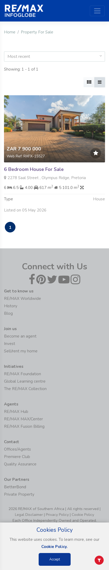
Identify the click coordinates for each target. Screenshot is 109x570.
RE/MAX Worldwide (22, 298)
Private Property (19, 494)
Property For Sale (37, 32)
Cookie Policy (83, 514)
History (10, 306)
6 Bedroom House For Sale (34, 169)
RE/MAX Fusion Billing (24, 426)
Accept (54, 559)
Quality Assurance (20, 464)
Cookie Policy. (54, 546)
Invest (9, 343)
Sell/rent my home (21, 351)
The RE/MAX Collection (25, 388)
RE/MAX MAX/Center (23, 419)
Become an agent (20, 336)
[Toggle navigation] (97, 11)
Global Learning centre (25, 381)
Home (9, 32)
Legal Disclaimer (29, 514)
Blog (8, 313)
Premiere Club (17, 456)
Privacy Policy (57, 514)
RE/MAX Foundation (22, 374)
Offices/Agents (17, 449)
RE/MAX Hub (16, 411)
